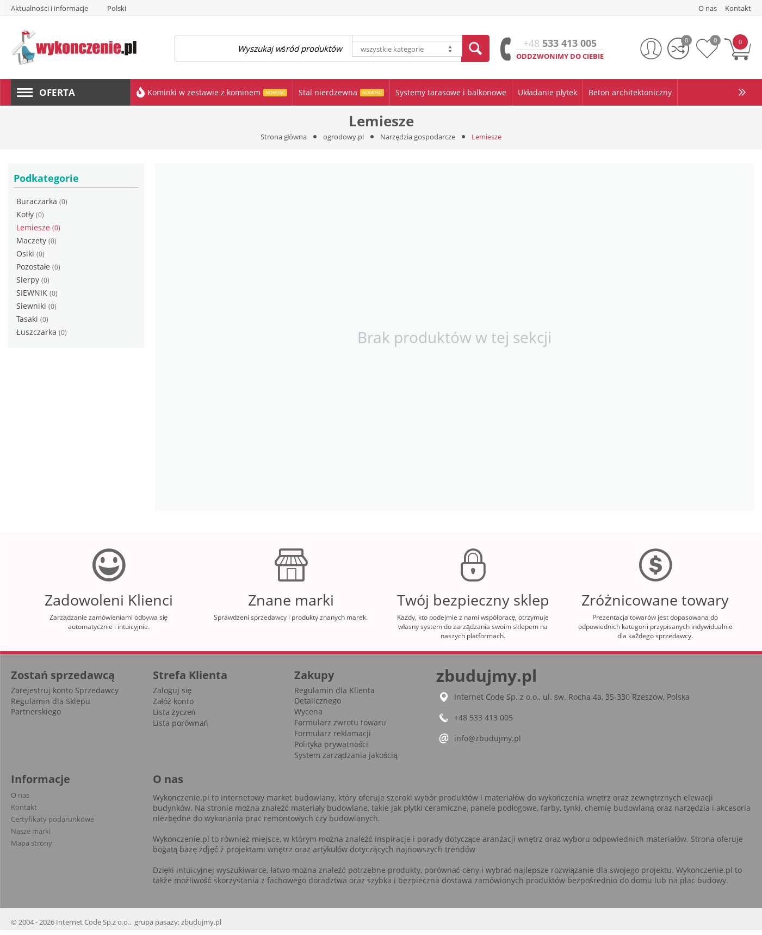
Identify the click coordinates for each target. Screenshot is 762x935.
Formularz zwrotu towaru (340, 727)
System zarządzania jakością (346, 760)
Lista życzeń (174, 717)
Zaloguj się (172, 695)
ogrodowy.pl (343, 137)
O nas (20, 800)
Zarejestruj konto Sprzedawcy (65, 695)
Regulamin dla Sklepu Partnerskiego (50, 711)
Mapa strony (31, 848)
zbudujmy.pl (201, 927)
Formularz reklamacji (332, 738)
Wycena (308, 716)
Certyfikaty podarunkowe (52, 824)
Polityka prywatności (331, 749)
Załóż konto (173, 706)
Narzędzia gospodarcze (417, 137)
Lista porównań (180, 728)
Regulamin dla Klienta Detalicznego (334, 700)
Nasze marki (31, 836)
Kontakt (24, 812)
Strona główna (283, 137)
